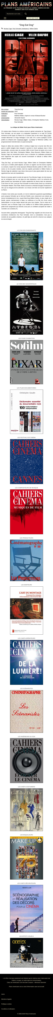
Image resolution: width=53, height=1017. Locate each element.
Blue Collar (47, 135)
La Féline (32, 140)
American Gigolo (22, 140)
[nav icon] (5, 18)
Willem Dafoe (34, 28)
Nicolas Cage (8, 28)
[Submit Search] (25, 14)
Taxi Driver (47, 131)
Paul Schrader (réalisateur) (21, 28)
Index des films (33, 18)
